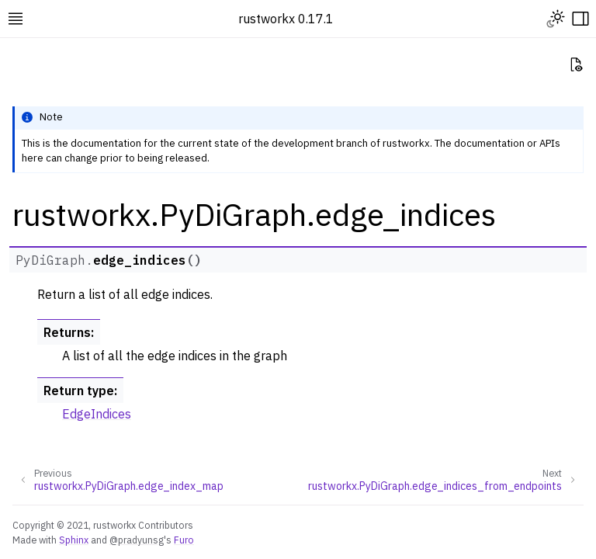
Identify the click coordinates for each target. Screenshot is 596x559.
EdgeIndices (96, 414)
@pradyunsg (136, 539)
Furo (184, 539)
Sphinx (73, 539)
